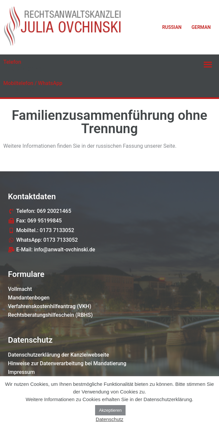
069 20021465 (24, 69)
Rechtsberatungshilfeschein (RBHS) (50, 315)
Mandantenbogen (29, 298)
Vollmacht (20, 289)
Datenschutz (109, 419)
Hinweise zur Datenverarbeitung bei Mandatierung (67, 363)
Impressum (21, 372)
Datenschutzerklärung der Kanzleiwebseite (58, 355)
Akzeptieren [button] (110, 410)
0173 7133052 (24, 91)
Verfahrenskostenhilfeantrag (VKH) (49, 306)
